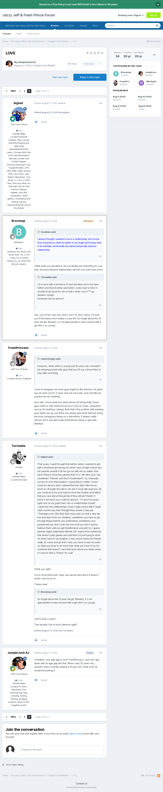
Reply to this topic (90, 77)
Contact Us (81, 783)
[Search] (121, 25)
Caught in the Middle (44, 65)
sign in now (75, 733)
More (95, 25)
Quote (44, 122)
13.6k (19, 680)
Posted (45, 103)
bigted (18, 103)
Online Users (33, 33)
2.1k (19, 375)
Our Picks (69, 25)
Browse (55, 27)
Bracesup (18, 220)
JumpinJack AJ (26, 62)
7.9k (19, 473)
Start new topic (60, 77)
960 (19, 248)
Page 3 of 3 (42, 91)
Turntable (18, 445)
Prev (13, 91)
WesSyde (151, 81)
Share (72, 63)
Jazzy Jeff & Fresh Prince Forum (28, 15)
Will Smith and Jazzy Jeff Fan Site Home (25, 25)
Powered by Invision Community (81, 787)
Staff (19, 33)
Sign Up (153, 15)
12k (19, 130)
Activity (83, 25)
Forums (7, 33)
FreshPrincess (18, 347)
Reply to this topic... (31, 749)
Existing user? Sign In (131, 15)
